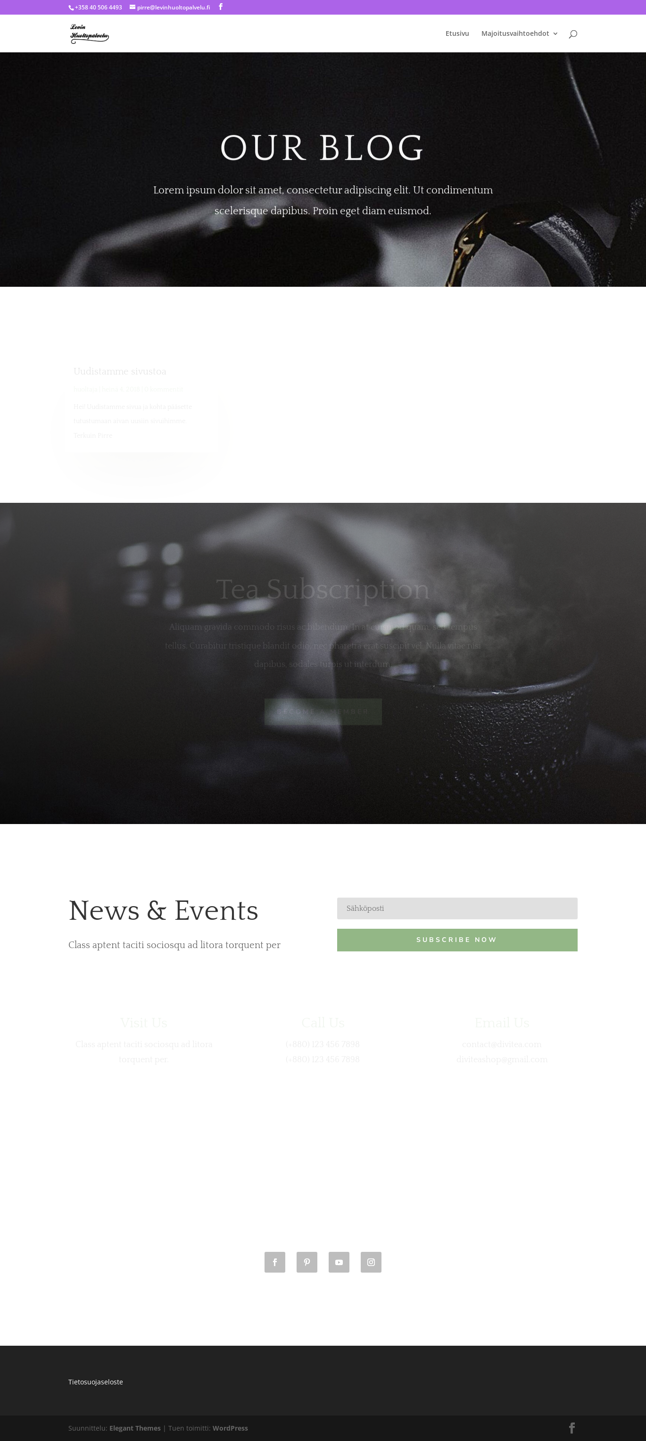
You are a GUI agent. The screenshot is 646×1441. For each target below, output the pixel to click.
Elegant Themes (135, 1428)
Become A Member (323, 711)
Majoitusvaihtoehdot (515, 34)
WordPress (230, 1428)
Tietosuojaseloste (95, 1381)
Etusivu (457, 34)
